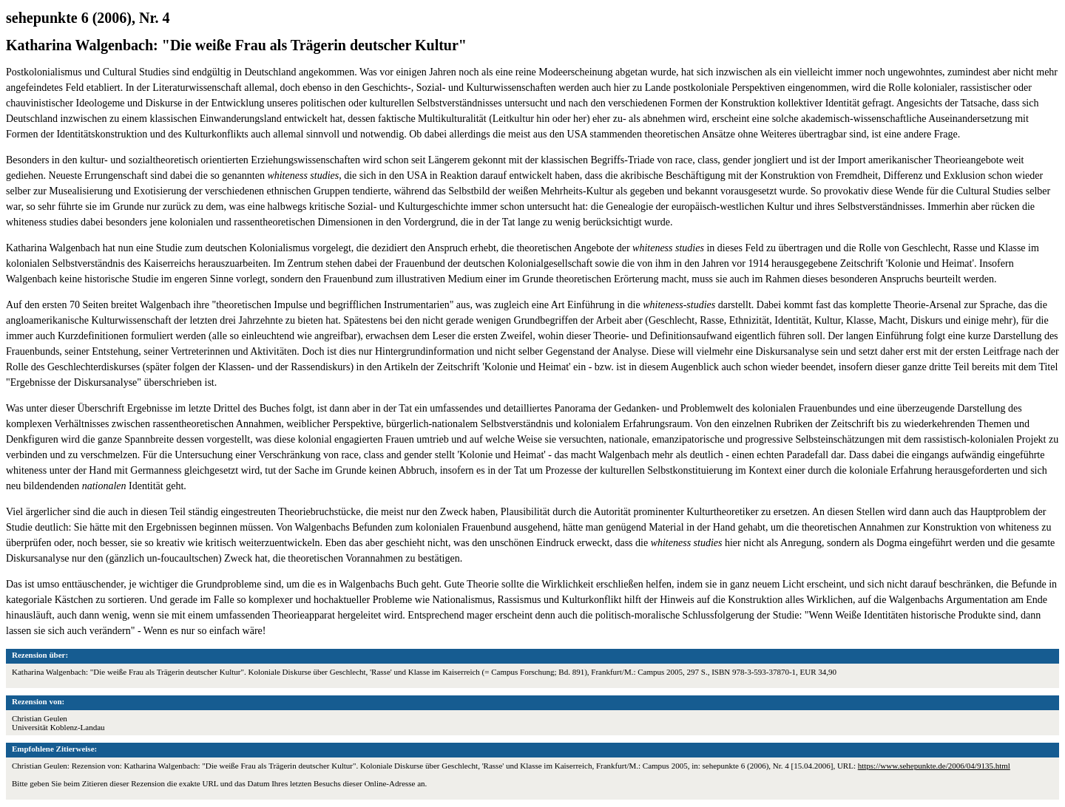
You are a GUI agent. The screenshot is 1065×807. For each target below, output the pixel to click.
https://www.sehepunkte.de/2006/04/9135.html (934, 765)
